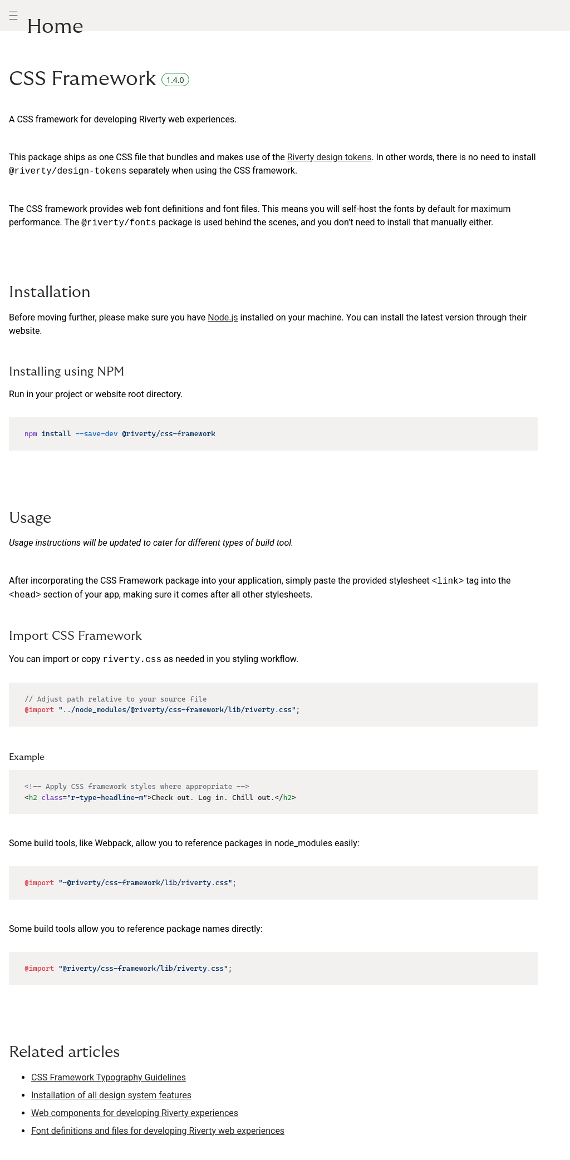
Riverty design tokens (329, 157)
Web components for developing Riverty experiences (134, 1113)
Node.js (223, 317)
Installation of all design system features (111, 1095)
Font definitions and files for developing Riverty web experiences (157, 1131)
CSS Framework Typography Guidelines (108, 1077)
